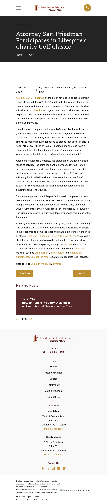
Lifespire (37, 110)
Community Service (41, 264)
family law (79, 248)
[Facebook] (42, 468)
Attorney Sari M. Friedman (30, 98)
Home (53, 366)
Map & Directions (53, 429)
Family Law (53, 385)
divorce (68, 244)
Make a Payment (54, 391)
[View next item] (30, 319)
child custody (58, 252)
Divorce (57, 264)
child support (41, 252)
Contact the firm (39, 257)
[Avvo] (53, 468)
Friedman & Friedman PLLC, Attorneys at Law (51, 236)
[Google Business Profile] (58, 468)
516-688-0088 (53, 352)
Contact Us (53, 397)
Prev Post (25, 273)
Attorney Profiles (53, 372)
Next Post (82, 273)
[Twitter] (48, 468)
